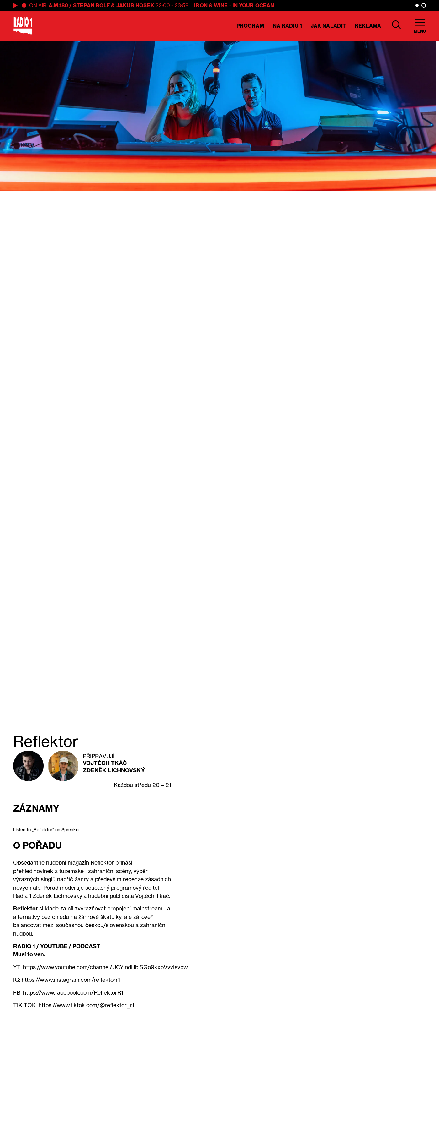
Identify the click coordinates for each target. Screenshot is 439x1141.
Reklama (368, 26)
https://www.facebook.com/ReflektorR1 (73, 992)
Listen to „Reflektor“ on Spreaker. (47, 829)
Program (250, 26)
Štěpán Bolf (91, 5)
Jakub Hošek (135, 5)
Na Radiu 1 (287, 26)
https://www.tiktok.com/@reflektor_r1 (86, 1005)
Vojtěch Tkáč (105, 763)
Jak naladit (328, 26)
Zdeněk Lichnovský (114, 770)
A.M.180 (58, 5)
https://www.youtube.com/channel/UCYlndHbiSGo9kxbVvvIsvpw (105, 967)
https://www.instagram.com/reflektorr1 (71, 979)
